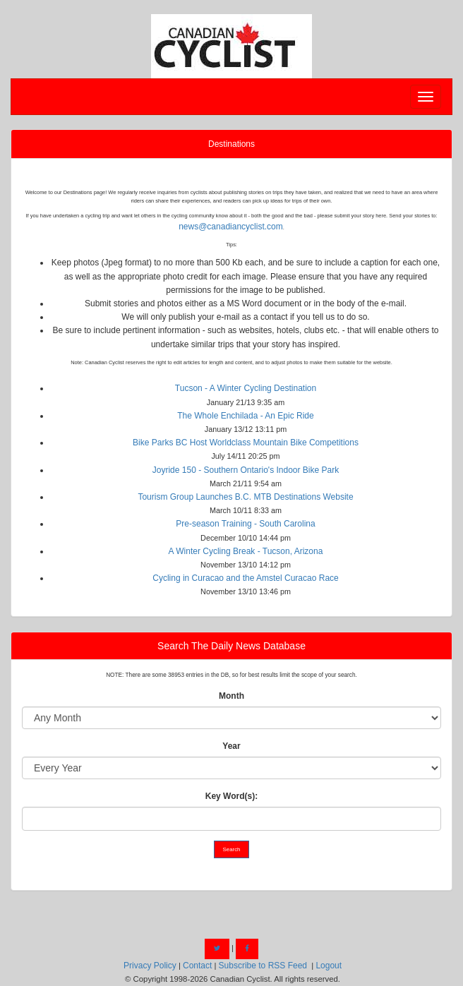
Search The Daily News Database (231, 645)
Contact (197, 965)
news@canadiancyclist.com (231, 227)
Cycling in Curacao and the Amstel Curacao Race (245, 578)
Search (232, 849)
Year (231, 746)
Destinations (231, 144)
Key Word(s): (231, 796)
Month (231, 696)
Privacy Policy (150, 965)
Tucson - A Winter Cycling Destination (245, 388)
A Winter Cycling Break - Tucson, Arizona (246, 551)
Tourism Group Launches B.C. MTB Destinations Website (245, 497)
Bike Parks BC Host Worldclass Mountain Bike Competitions (246, 442)
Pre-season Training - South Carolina (245, 524)
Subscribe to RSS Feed (263, 965)
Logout (328, 965)
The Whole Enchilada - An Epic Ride (245, 416)
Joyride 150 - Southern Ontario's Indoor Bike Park (245, 470)
